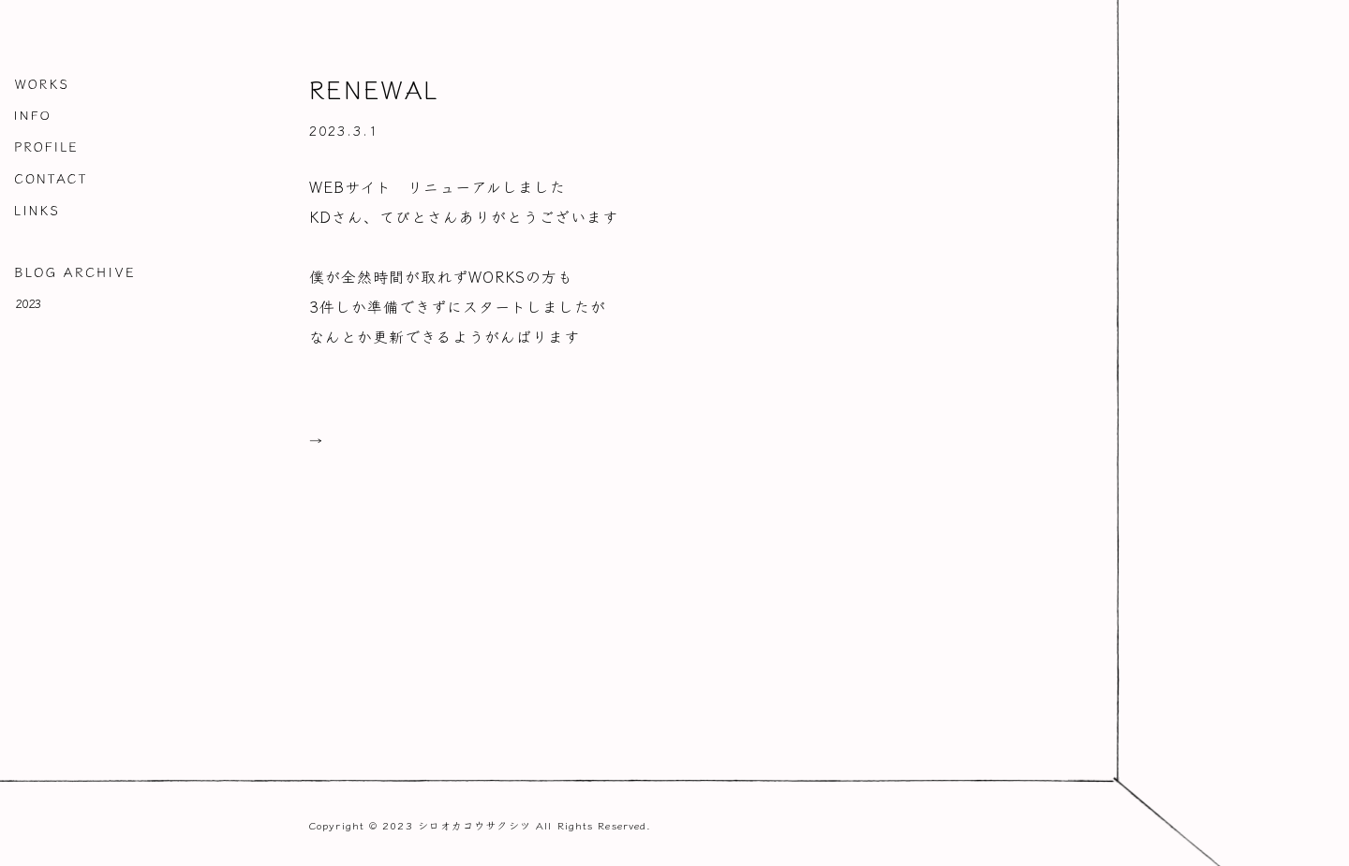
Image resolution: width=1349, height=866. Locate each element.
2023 (30, 302)
